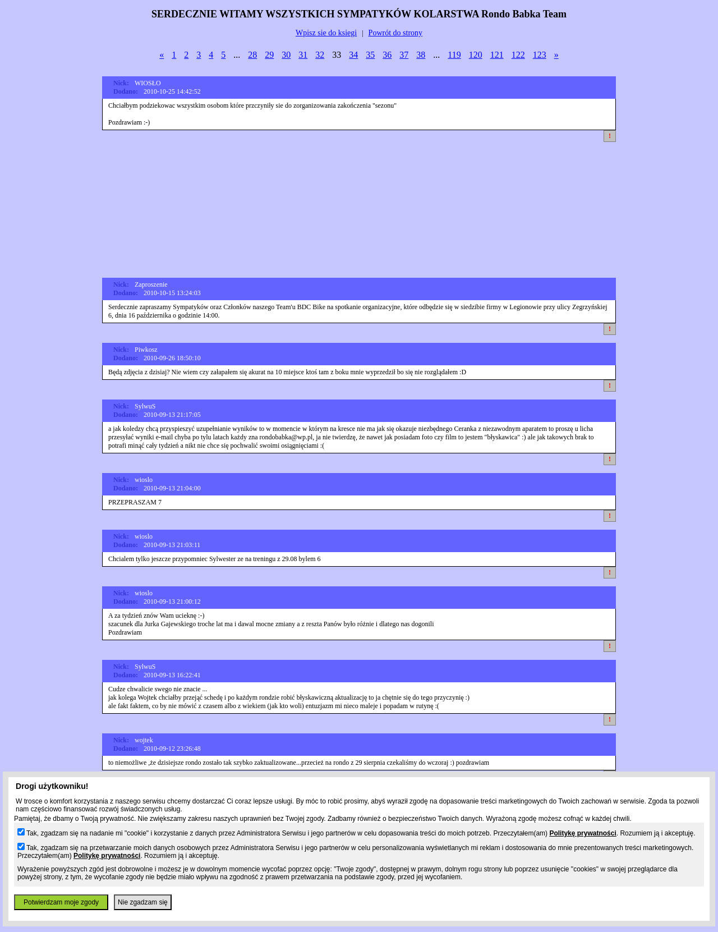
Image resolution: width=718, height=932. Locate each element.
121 (497, 54)
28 (252, 54)
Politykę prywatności (582, 833)
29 (269, 54)
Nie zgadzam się (143, 902)
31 (302, 54)
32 (319, 54)
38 (420, 54)
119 (454, 54)
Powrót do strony (395, 33)
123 (539, 54)
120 (475, 54)
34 (353, 54)
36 (387, 54)
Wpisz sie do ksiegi (326, 33)
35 (370, 54)
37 (403, 54)
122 (518, 54)
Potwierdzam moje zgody (61, 902)
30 (286, 54)
